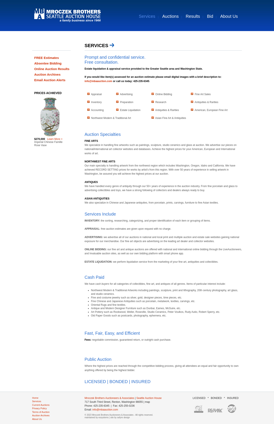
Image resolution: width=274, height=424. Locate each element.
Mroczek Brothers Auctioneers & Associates (109, 398)
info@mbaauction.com (98, 81)
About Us (229, 16)
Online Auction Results (51, 69)
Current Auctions (40, 405)
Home (35, 398)
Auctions (170, 16)
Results (193, 16)
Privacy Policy (39, 408)
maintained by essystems (97, 417)
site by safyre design (120, 417)
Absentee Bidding (48, 63)
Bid (210, 16)
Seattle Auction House (149, 398)
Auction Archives (47, 74)
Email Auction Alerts (50, 80)
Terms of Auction (40, 412)
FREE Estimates (46, 58)
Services (147, 16)
